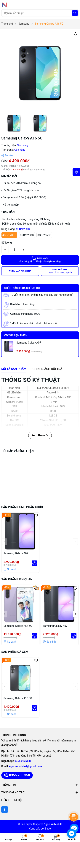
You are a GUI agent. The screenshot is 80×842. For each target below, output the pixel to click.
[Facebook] (4, 809)
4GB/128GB (9, 235)
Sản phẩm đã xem (14, 652)
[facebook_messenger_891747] (71, 833)
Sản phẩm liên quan (16, 579)
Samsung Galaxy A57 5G (18, 625)
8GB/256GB (44, 235)
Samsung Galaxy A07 (28, 342)
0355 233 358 (23, 761)
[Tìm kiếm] (75, 13)
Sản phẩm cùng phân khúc (22, 507)
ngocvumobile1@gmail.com (25, 766)
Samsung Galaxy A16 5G (18, 698)
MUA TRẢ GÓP (60, 271)
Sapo (48, 828)
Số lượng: (6, 242)
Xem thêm (40, 435)
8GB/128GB (27, 235)
